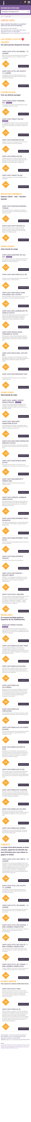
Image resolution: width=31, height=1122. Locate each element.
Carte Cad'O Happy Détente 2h (13, 226)
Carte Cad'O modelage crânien (13, 828)
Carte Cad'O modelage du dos (13, 769)
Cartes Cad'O (8, 16)
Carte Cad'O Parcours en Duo (13, 140)
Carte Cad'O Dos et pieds (11, 989)
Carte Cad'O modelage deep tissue (15, 646)
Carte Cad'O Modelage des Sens (14, 809)
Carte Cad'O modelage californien (10, 686)
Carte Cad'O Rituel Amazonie (13, 594)
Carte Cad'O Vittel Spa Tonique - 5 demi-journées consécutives (15, 965)
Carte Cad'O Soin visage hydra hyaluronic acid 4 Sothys (13, 294)
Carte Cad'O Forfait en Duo (12, 175)
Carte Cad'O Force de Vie (11, 1009)
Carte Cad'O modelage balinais (14, 666)
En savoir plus (23, 66)
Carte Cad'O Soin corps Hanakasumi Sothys (11, 422)
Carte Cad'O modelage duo (12, 156)
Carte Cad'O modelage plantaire (14, 790)
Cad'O (2, 16)
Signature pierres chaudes (12, 625)
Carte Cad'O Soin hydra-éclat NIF (14, 274)
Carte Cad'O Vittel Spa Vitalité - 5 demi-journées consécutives (15, 946)
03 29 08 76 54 (25, 33)
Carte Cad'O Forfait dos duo (12, 119)
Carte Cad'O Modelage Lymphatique (10, 710)
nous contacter (14, 33)
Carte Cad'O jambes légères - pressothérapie (13, 401)
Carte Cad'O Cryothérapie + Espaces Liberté (12, 574)
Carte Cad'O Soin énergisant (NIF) (14, 374)
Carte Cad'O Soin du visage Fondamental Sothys (12, 333)
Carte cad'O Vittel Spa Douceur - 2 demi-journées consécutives (15, 926)
